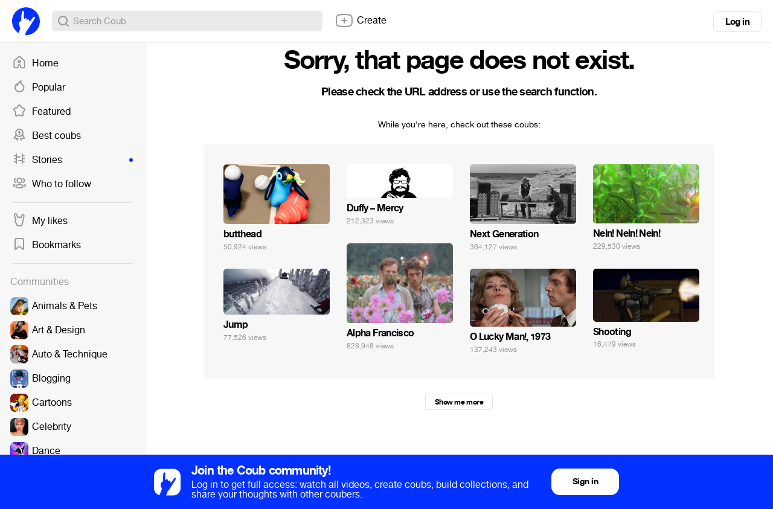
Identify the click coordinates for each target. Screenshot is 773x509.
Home (35, 63)
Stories (72, 160)
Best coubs (46, 135)
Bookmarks (46, 245)
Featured (41, 111)
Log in (737, 22)
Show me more (459, 402)
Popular (38, 87)
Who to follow (51, 184)
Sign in (585, 481)
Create (360, 20)
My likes (40, 221)
